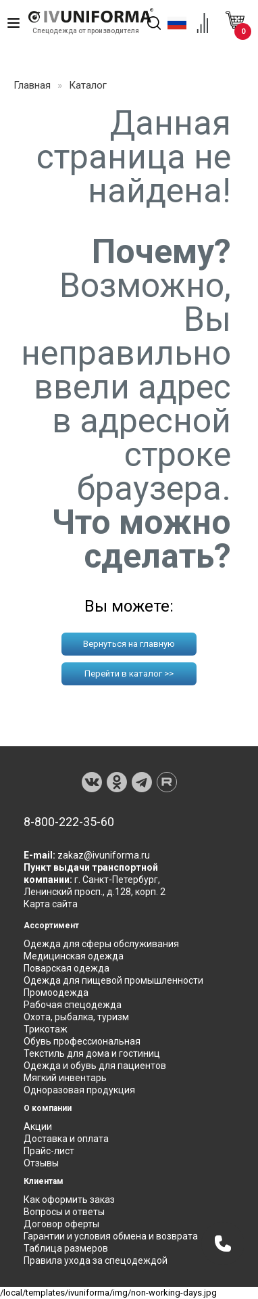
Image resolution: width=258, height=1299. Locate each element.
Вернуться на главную (129, 644)
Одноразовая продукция (79, 1090)
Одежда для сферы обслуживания (101, 943)
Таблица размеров (66, 1248)
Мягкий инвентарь (65, 1077)
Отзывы (41, 1163)
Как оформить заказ (69, 1199)
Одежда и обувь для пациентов (95, 1065)
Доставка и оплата (66, 1138)
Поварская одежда (66, 968)
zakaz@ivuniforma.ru (103, 855)
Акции (38, 1126)
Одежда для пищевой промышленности (113, 980)
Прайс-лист (49, 1150)
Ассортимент (51, 925)
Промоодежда (56, 992)
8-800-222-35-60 (69, 822)
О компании (48, 1108)
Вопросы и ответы (64, 1211)
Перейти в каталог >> (129, 673)
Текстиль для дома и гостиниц (92, 1053)
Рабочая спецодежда (73, 1004)
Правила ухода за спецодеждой (95, 1260)
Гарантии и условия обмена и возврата (111, 1236)
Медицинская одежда (74, 956)
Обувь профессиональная (82, 1041)
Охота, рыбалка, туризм (76, 1016)
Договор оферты (61, 1223)
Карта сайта (51, 903)
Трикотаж (46, 1029)
